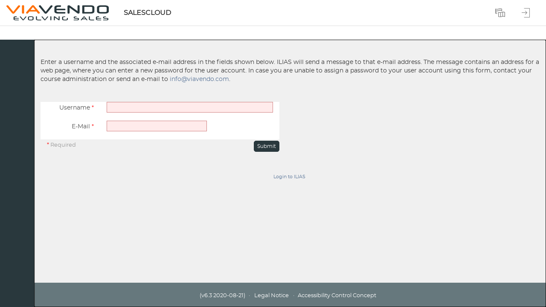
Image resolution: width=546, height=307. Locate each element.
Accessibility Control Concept (337, 295)
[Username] (190, 107)
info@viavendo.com (199, 79)
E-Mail (83, 127)
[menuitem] (501, 13)
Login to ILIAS (289, 176)
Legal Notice (271, 295)
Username (76, 108)
